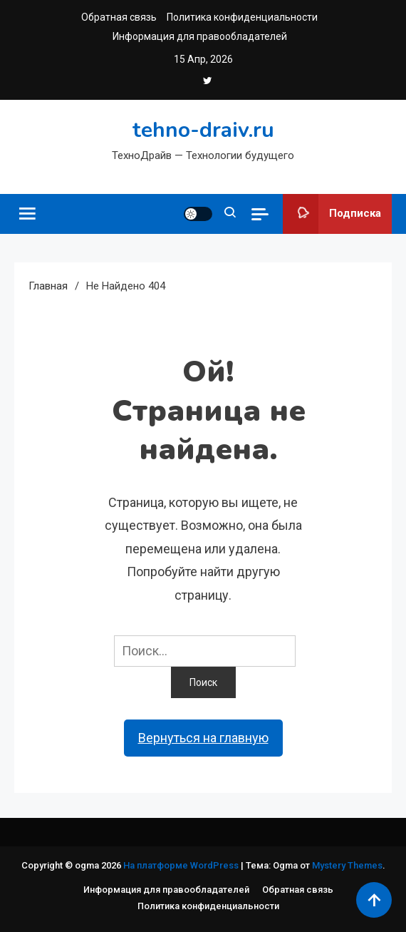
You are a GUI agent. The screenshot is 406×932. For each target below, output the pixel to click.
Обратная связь (119, 17)
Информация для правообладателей (200, 36)
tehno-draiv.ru (203, 130)
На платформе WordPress (182, 865)
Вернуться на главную (203, 737)
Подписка (332, 214)
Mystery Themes (347, 865)
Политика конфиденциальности (242, 17)
